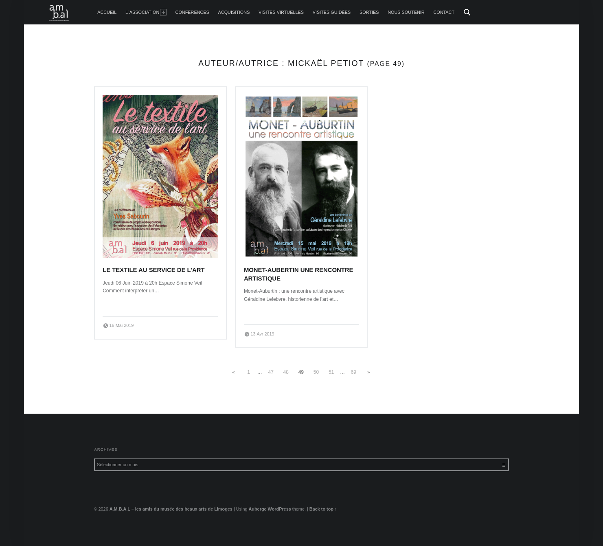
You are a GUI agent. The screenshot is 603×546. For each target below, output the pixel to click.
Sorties (369, 12)
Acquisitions (234, 12)
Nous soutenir (406, 12)
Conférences (192, 12)
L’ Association (146, 12)
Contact (443, 12)
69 (353, 372)
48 (286, 372)
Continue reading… (125, 304)
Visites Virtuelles (281, 12)
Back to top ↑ (323, 509)
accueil (106, 12)
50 (316, 372)
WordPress (279, 509)
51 (331, 372)
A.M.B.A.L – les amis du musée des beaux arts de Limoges (171, 509)
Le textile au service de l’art (153, 270)
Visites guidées (332, 12)
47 (271, 372)
